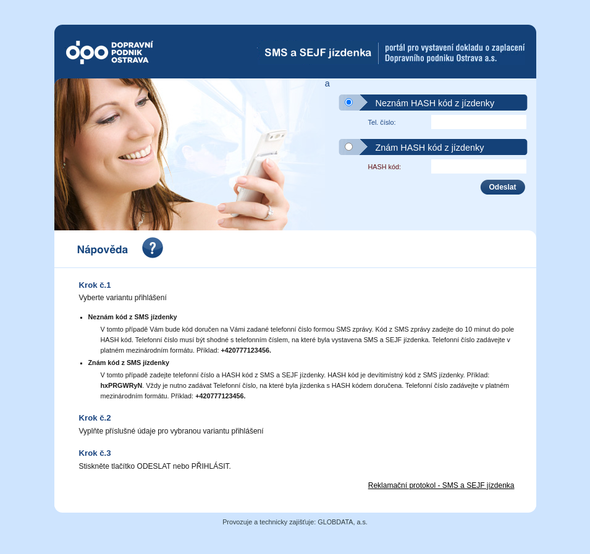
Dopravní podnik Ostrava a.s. (132, 52)
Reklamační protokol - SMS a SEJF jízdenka (441, 485)
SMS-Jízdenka (391, 52)
